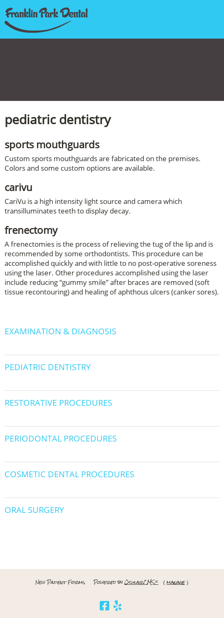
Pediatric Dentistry (48, 367)
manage (176, 582)
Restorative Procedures (58, 402)
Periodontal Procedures (61, 438)
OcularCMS (141, 582)
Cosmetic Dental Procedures (69, 474)
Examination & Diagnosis (60, 331)
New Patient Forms (60, 582)
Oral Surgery (34, 509)
